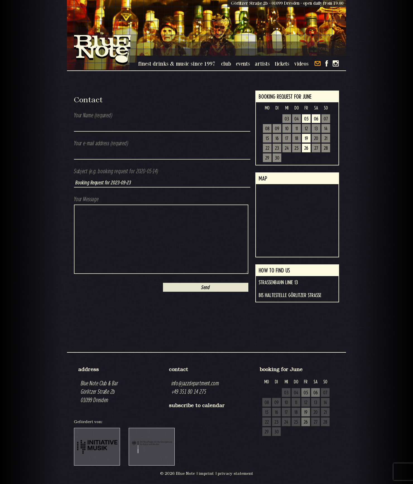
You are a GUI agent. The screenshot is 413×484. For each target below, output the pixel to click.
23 (277, 148)
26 (306, 148)
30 (277, 158)
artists (262, 63)
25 (296, 148)
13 (316, 128)
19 (306, 138)
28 (326, 148)
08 (267, 128)
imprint (206, 473)
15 (267, 138)
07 (326, 119)
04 (296, 119)
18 (296, 138)
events (243, 63)
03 (287, 119)
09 (277, 128)
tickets (282, 63)
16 (277, 138)
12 (306, 128)
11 (297, 128)
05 (306, 119)
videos (301, 63)
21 (325, 138)
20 (316, 138)
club (226, 63)
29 (267, 158)
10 (287, 128)
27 (316, 148)
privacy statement (235, 473)
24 (287, 148)
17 (286, 138)
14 (326, 128)
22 (267, 148)
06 (316, 119)
